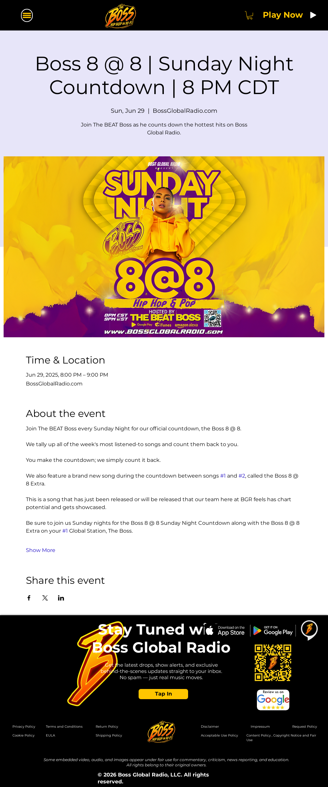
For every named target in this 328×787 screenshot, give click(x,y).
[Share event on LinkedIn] (61, 597)
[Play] (313, 15)
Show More (40, 550)
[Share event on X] (45, 597)
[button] (250, 15)
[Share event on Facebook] (29, 597)
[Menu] (27, 15)
